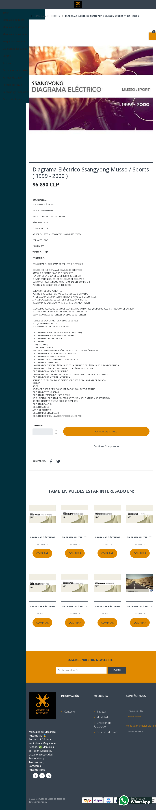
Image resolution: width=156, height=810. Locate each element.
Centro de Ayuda (12, 99)
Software (8, 63)
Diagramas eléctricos (47, 16)
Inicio (6, 12)
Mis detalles (103, 717)
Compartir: (39, 461)
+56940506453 (134, 716)
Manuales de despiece (23, 27)
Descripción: (39, 200)
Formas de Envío (12, 84)
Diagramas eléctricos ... (42, 538)
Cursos (7, 56)
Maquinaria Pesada (14, 41)
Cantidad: (38, 425)
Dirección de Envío (107, 732)
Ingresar (102, 711)
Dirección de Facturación (102, 724)
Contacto (69, 711)
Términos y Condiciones (17, 92)
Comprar (42, 553)
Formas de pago (12, 77)
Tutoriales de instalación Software (22, 70)
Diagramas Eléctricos (23, 48)
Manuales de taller (13, 19)
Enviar (117, 670)
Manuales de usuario (23, 34)
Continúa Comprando (106, 446)
